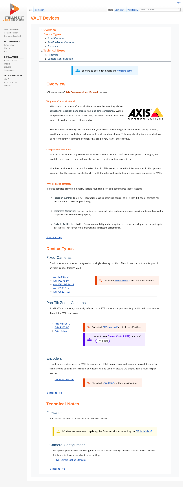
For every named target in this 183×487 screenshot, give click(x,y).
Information (9, 45)
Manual (7, 48)
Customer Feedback (12, 36)
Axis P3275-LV (61, 280)
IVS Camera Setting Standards (71, 459)
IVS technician (143, 431)
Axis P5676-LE (62, 331)
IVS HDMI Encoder (64, 379)
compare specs (124, 70)
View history (133, 10)
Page (30, 10)
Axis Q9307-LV (61, 288)
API (5, 51)
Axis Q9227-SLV (61, 291)
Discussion (39, 10)
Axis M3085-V (60, 277)
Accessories (9, 70)
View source (120, 10)
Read (110, 10)
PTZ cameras (109, 327)
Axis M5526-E (62, 323)
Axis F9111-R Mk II (63, 284)
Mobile (7, 64)
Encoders (107, 383)
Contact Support (11, 32)
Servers (7, 67)
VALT (6, 79)
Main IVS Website (12, 29)
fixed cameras (121, 280)
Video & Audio (10, 60)
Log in (178, 3)
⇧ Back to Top (54, 237)
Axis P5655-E (62, 327)
